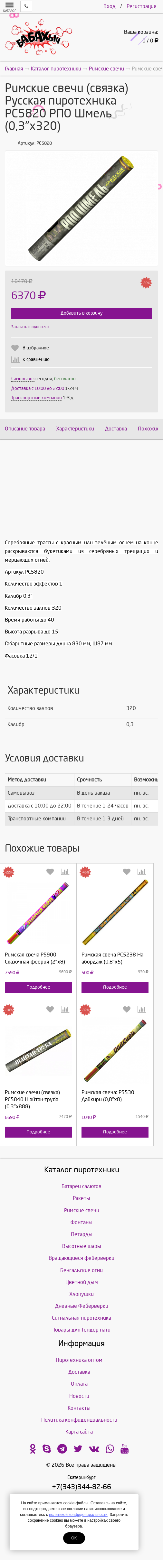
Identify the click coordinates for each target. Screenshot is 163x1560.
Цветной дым (81, 1282)
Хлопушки (81, 1294)
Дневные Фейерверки (81, 1306)
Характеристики (75, 428)
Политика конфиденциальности (79, 1420)
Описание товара (25, 428)
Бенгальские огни (81, 1270)
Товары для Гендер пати (81, 1330)
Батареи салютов (81, 1186)
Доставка (116, 428)
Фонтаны (81, 1222)
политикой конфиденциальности (78, 1514)
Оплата (79, 1384)
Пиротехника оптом (79, 1360)
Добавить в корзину (81, 313)
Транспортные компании (36, 397)
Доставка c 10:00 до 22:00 (37, 388)
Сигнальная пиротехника (81, 1318)
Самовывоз (22, 378)
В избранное (36, 348)
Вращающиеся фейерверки (81, 1258)
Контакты (79, 1408)
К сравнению (36, 359)
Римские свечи (81, 1210)
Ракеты (81, 1198)
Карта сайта (79, 1432)
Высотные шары (81, 1246)
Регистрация (142, 6)
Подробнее (38, 987)
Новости (79, 1396)
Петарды (81, 1234)
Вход (109, 6)
